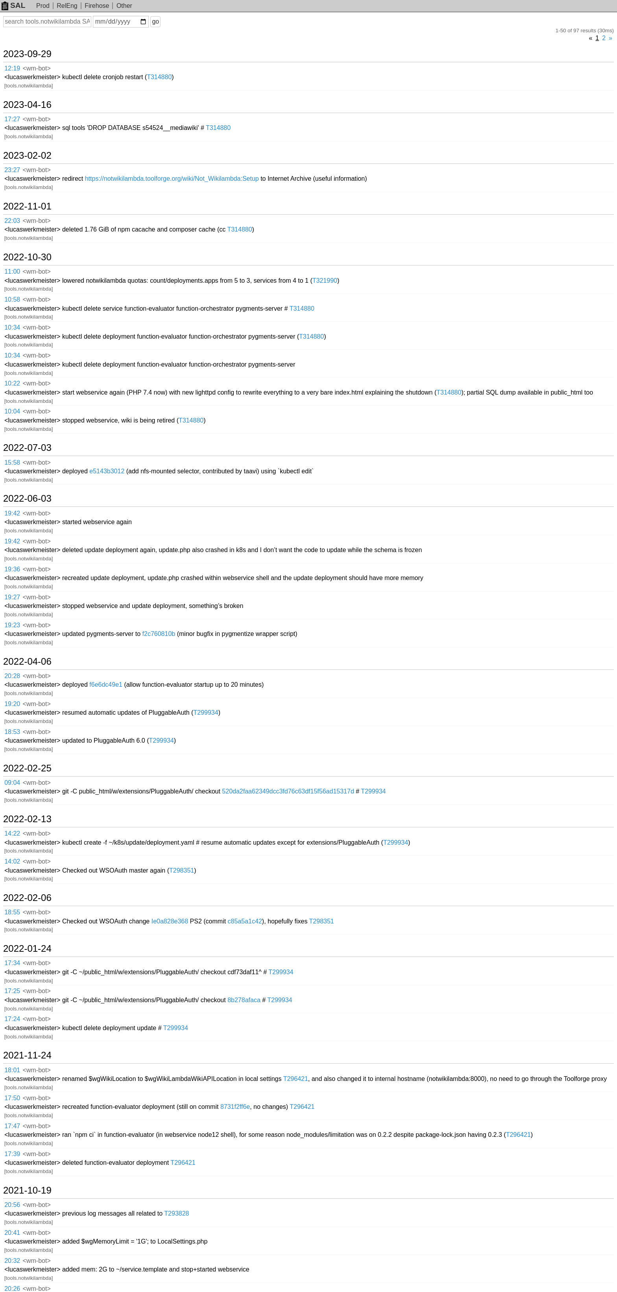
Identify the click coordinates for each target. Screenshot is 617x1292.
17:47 (12, 1126)
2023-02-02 (27, 155)
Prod (43, 5)
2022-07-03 (27, 448)
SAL (13, 5)
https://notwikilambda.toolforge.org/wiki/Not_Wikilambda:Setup (172, 178)
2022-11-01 (27, 206)
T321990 (324, 280)
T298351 (181, 870)
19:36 (12, 569)
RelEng (67, 5)
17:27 (12, 119)
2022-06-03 (27, 498)
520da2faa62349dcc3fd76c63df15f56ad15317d (288, 791)
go (155, 21)
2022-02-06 (27, 898)
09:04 (12, 782)
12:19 (12, 68)
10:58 (12, 299)
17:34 (12, 963)
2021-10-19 (27, 1190)
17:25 (12, 991)
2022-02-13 (27, 819)
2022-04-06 (27, 661)
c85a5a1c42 (245, 921)
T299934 (205, 712)
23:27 (12, 170)
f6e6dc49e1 (105, 684)
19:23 (12, 625)
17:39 (12, 1154)
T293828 (176, 1213)
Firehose (97, 5)
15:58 (12, 462)
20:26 (12, 1288)
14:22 (12, 833)
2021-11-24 (27, 1055)
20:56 (12, 1204)
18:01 (12, 1070)
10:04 (12, 411)
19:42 (12, 513)
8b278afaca (243, 1000)
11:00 (12, 271)
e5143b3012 (106, 471)
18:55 (12, 912)
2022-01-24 (27, 948)
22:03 (12, 220)
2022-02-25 (27, 768)
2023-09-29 (27, 54)
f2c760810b (158, 633)
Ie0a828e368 (169, 921)
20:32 (12, 1260)
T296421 (295, 1078)
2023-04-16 (27, 105)
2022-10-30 (27, 257)
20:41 (12, 1232)
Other (124, 5)
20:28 (12, 676)
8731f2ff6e (235, 1106)
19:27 (12, 597)
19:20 (12, 704)
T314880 (159, 77)
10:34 (12, 327)
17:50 (12, 1098)
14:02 (12, 861)
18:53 (12, 731)
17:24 (12, 1019)
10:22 (12, 383)
